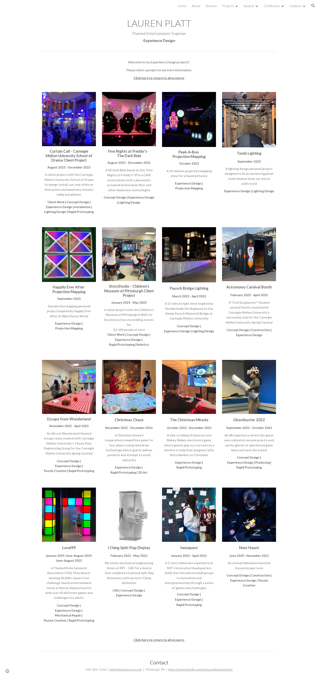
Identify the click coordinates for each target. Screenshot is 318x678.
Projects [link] (228, 6)
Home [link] (182, 6)
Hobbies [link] (296, 6)
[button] (313, 6)
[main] (159, 30)
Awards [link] (249, 6)
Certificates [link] (272, 6)
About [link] (196, 6)
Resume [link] (211, 6)
